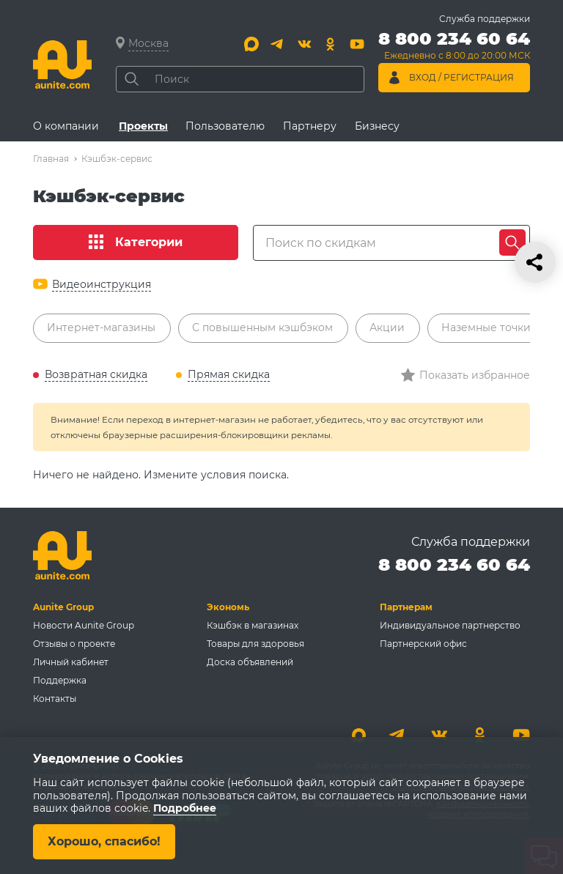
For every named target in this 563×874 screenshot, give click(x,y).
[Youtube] (357, 44)
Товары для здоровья (255, 643)
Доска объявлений (250, 661)
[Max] (251, 44)
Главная (51, 158)
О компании (66, 126)
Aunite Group (63, 606)
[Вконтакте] (304, 44)
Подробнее (184, 808)
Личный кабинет (70, 661)
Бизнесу (377, 126)
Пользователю (225, 126)
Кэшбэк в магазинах (252, 625)
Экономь (228, 606)
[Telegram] (278, 44)
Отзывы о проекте (74, 643)
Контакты (54, 698)
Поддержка (60, 680)
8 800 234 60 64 (454, 564)
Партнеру (309, 126)
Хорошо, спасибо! (104, 841)
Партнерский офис (423, 643)
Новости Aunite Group (83, 625)
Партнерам (406, 606)
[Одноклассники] (330, 44)
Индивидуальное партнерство (450, 625)
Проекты (143, 126)
